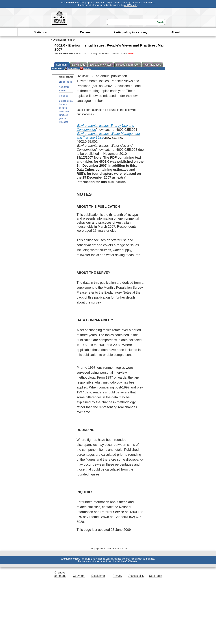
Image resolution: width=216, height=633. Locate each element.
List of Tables (65, 82)
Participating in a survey (130, 32)
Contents (63, 96)
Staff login (155, 575)
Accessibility (136, 575)
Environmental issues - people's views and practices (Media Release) (66, 111)
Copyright (79, 575)
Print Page (71, 68)
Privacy (117, 575)
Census (85, 32)
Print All (85, 68)
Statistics (40, 32)
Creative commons (60, 574)
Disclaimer (98, 575)
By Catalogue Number (64, 40)
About (175, 32)
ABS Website (130, 5)
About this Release (64, 89)
